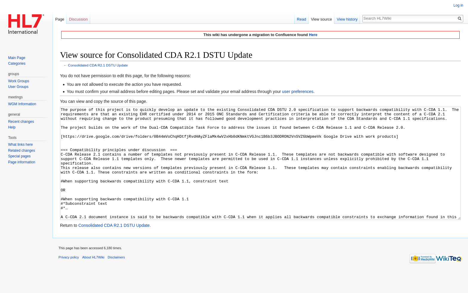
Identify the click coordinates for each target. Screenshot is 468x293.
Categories (16, 63)
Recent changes (21, 122)
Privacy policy (69, 279)
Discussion (78, 19)
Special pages (19, 156)
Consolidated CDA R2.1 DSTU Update (98, 65)
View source (321, 19)
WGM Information (22, 104)
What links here (20, 144)
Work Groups (18, 81)
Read (301, 19)
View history (347, 19)
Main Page (16, 58)
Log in (458, 5)
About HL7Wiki (93, 279)
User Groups (18, 87)
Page (59, 19)
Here (313, 34)
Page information (21, 162)
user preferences (297, 91)
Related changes (21, 150)
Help (12, 127)
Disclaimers (116, 279)
